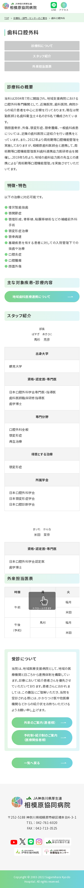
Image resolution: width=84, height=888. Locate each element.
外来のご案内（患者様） (40, 722)
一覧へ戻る (32, 763)
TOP (6, 18)
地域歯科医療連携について (31, 296)
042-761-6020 (47, 822)
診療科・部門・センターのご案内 (30, 18)
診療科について (42, 45)
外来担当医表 (42, 66)
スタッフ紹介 (42, 56)
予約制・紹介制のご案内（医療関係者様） (40, 737)
